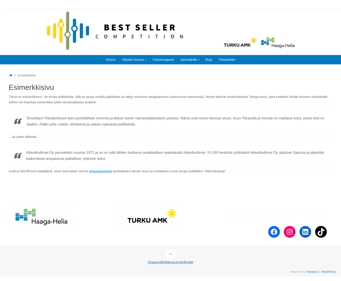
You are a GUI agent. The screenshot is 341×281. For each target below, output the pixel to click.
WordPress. (329, 271)
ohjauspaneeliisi (100, 171)
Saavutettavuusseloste (171, 262)
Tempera (312, 271)
